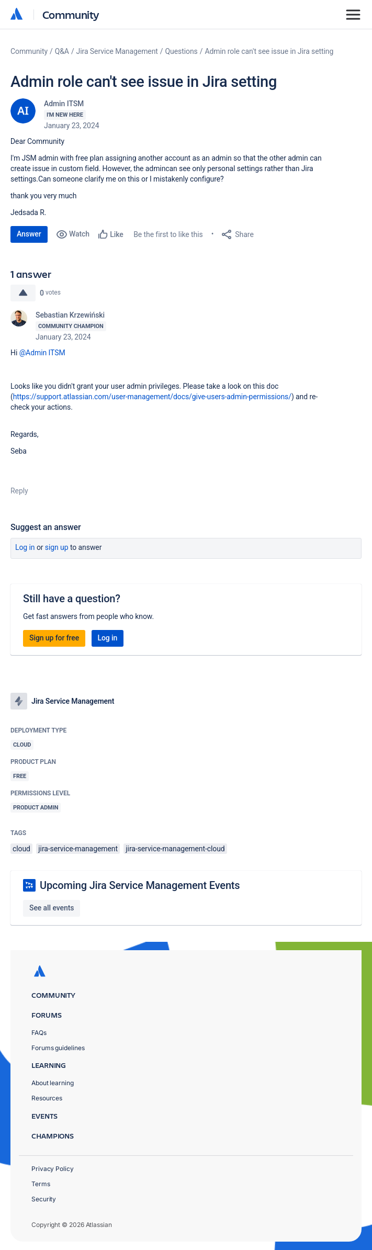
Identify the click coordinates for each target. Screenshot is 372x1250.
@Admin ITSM (42, 352)
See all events (51, 908)
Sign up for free (54, 638)
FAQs (39, 1033)
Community (70, 14)
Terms (40, 1184)
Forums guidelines (58, 1048)
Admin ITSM (64, 103)
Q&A (62, 51)
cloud (21, 848)
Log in (25, 547)
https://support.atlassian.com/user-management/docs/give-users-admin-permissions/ (152, 396)
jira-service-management (78, 848)
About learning (52, 1083)
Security (43, 1199)
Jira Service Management (117, 51)
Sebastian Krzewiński (70, 315)
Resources (46, 1098)
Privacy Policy (52, 1169)
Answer (29, 234)
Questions (181, 51)
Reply (19, 491)
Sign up (57, 547)
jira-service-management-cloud (175, 848)
